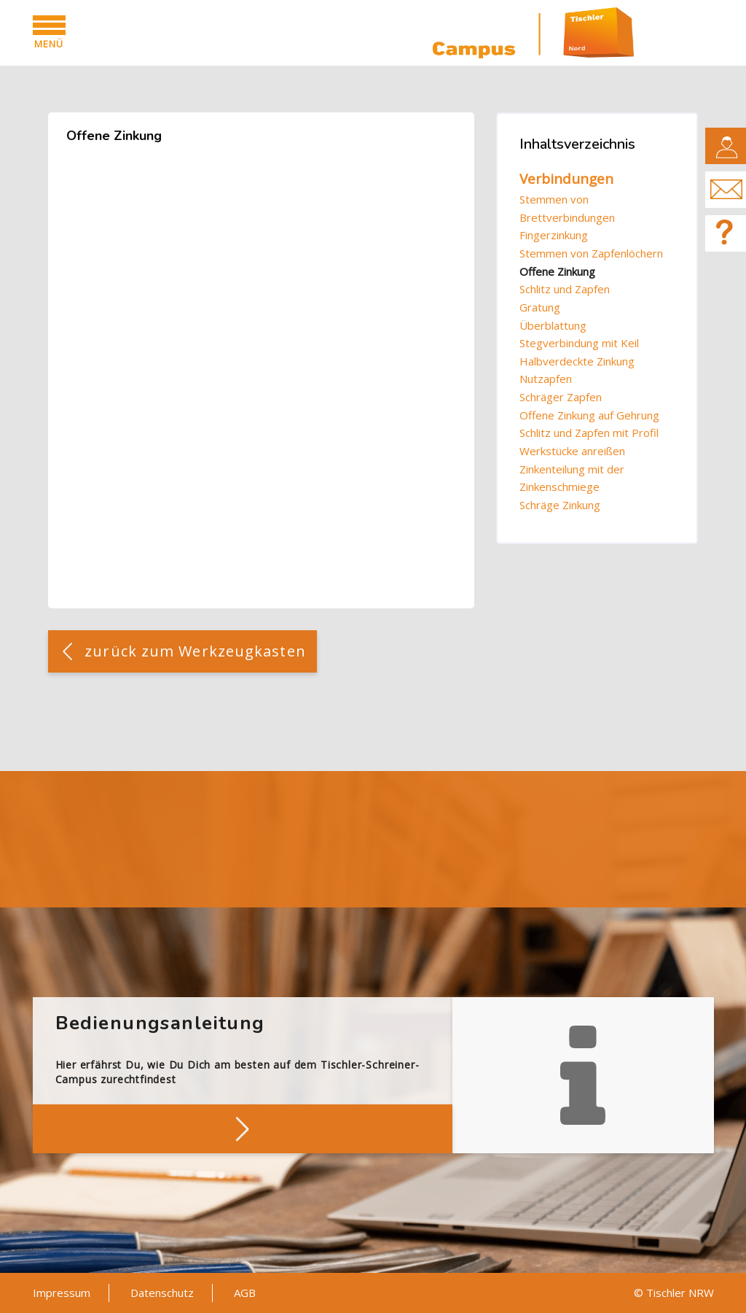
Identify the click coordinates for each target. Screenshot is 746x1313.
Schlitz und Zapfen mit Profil (589, 432)
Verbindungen (566, 178)
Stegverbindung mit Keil (579, 343)
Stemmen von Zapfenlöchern (591, 253)
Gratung (539, 307)
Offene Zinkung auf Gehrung (589, 415)
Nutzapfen (545, 378)
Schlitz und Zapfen (564, 289)
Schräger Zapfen (560, 397)
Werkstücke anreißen (572, 451)
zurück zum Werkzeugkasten (195, 651)
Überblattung (552, 325)
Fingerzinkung (553, 235)
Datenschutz (162, 1292)
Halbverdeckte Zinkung (577, 361)
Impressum (61, 1292)
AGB (245, 1292)
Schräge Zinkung (559, 504)
